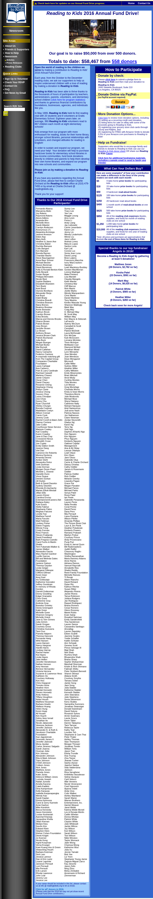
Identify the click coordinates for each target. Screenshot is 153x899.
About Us (10, 46)
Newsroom (11, 56)
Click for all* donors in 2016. (50, 889)
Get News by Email (15, 93)
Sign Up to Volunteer (16, 78)
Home (131, 3)
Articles (10, 60)
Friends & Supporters (17, 49)
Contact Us (11, 86)
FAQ (7, 89)
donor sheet (111, 151)
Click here (103, 118)
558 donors (124, 61)
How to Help (12, 53)
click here (110, 79)
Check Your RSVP (15, 82)
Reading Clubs (13, 66)
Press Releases (14, 63)
